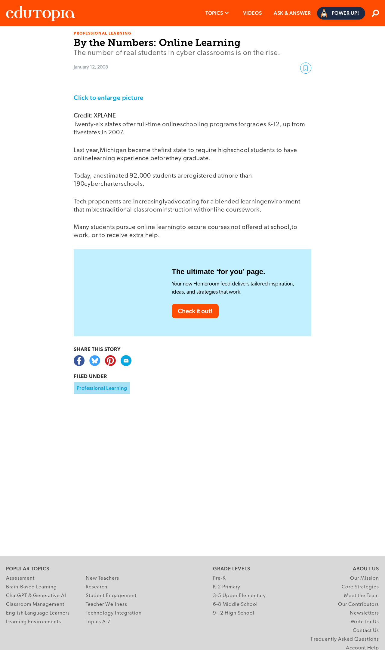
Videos (252, 13)
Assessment (20, 578)
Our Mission (364, 578)
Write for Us (365, 621)
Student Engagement (111, 595)
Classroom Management (35, 604)
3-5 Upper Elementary (239, 595)
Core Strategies (360, 587)
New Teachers (102, 578)
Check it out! (195, 311)
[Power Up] (341, 13)
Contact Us (366, 630)
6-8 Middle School (235, 604)
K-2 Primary (226, 587)
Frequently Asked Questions (345, 639)
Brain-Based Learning (31, 587)
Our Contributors (358, 604)
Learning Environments (33, 621)
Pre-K (219, 578)
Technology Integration (114, 613)
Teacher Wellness (106, 604)
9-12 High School (233, 613)
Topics (214, 13)
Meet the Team (361, 595)
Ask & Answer (292, 13)
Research (96, 587)
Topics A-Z (98, 621)
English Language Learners (38, 613)
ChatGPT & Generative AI (36, 595)
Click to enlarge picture (108, 97)
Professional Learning (102, 388)
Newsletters (364, 613)
